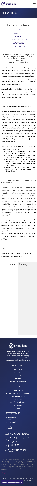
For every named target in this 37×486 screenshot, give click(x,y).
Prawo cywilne (18, 46)
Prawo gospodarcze (18, 40)
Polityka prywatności (18, 381)
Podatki (18, 36)
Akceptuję (4, 473)
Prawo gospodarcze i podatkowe (18, 393)
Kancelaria (18, 369)
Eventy (18, 30)
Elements (28, 480)
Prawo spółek (19, 33)
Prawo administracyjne (18, 396)
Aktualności (18, 372)
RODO (18, 408)
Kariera (18, 378)
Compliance (18, 405)
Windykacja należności (18, 402)
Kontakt (18, 375)
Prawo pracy (18, 43)
